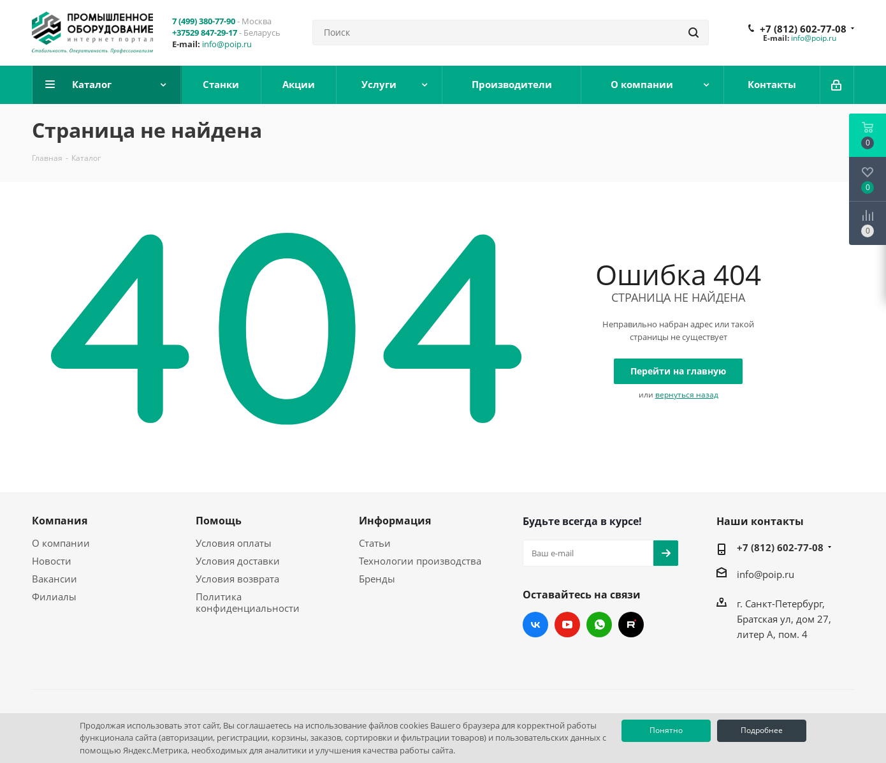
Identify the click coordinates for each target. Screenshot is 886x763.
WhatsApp (599, 624)
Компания (59, 521)
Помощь (219, 521)
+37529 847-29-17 (204, 32)
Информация (395, 521)
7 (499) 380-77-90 (203, 21)
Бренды (377, 578)
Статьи (375, 543)
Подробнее (762, 730)
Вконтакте (535, 624)
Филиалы (54, 596)
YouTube (567, 624)
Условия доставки (238, 560)
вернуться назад (686, 394)
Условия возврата (237, 578)
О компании (61, 543)
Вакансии (54, 578)
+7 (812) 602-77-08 (803, 28)
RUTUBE (631, 624)
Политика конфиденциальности (248, 602)
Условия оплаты (234, 543)
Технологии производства (420, 560)
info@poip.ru (227, 44)
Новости (51, 560)
